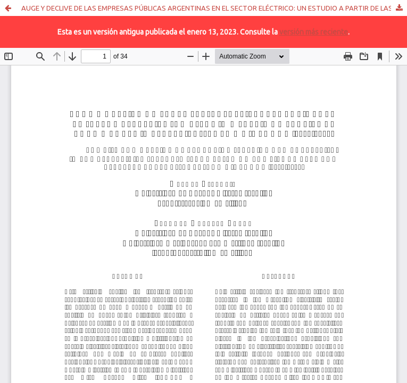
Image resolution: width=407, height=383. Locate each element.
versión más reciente (313, 32)
